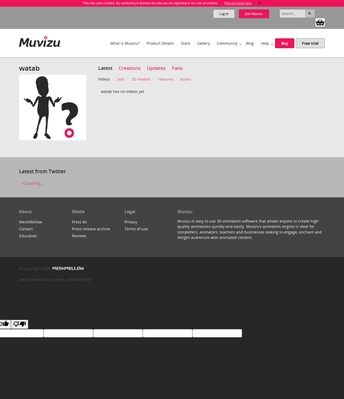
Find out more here (237, 3)
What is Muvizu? (125, 43)
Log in (224, 14)
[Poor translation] (19, 324)
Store (185, 43)
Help (265, 43)
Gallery (203, 43)
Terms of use (136, 228)
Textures (165, 79)
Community (227, 43)
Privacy (131, 221)
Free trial (310, 43)
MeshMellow (30, 221)
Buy (284, 43)
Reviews (79, 235)
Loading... (31, 183)
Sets (121, 79)
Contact (26, 228)
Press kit (79, 221)
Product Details (160, 43)
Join (254, 14)
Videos (104, 79)
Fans (177, 68)
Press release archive (91, 228)
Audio (185, 79)
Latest (105, 68)
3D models (141, 79)
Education (28, 235)
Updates (156, 68)
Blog (250, 43)
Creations (130, 68)
